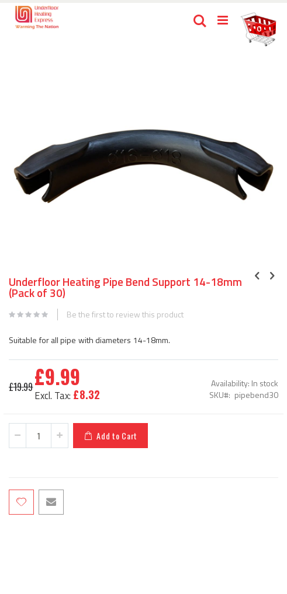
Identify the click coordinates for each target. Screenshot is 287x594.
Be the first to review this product (125, 314)
